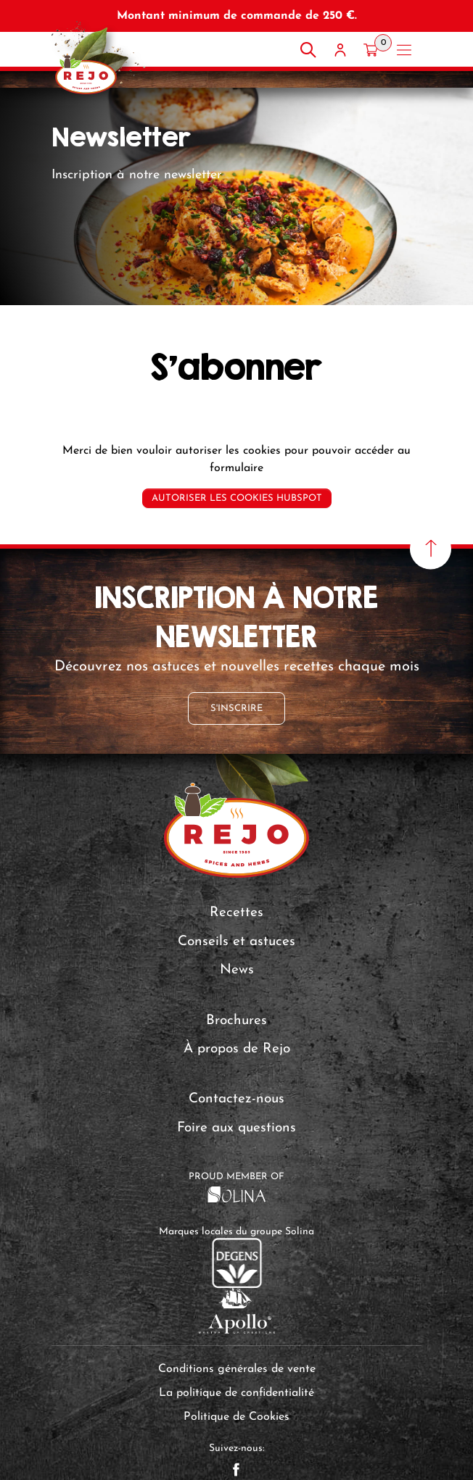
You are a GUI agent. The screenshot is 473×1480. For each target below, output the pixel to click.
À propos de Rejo (237, 1049)
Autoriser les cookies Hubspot (237, 498)
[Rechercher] (308, 50)
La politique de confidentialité (236, 1393)
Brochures (236, 1021)
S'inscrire (236, 708)
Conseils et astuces (236, 942)
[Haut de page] (430, 548)
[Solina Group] (236, 1194)
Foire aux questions (236, 1128)
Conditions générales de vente (237, 1369)
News (237, 970)
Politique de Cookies (236, 1417)
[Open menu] (404, 50)
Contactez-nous (236, 1099)
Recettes (236, 913)
